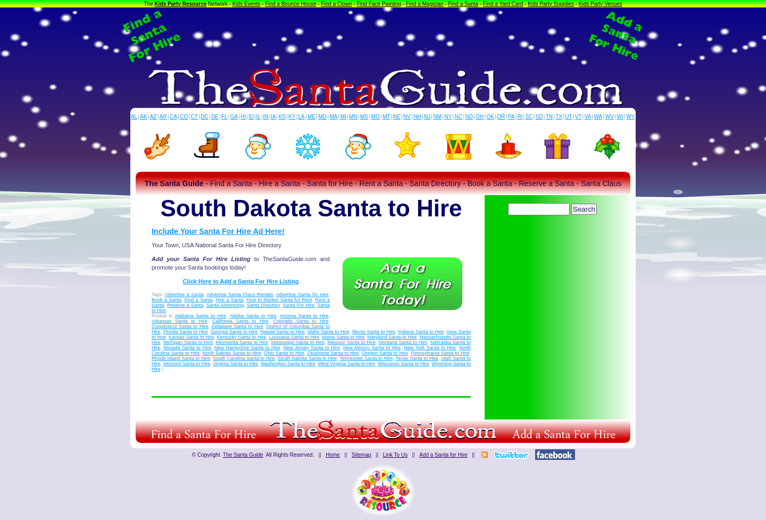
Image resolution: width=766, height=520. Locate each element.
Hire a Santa (230, 300)
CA (173, 117)
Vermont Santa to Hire (187, 363)
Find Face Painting (379, 4)
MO (375, 117)
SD (539, 117)
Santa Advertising (225, 305)
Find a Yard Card (503, 4)
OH (480, 117)
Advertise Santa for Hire (302, 294)
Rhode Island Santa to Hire (181, 358)
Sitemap (361, 455)
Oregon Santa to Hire (385, 353)
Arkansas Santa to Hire (179, 321)
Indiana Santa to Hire (421, 331)
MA (334, 117)
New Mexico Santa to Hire (372, 347)
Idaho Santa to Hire (328, 331)
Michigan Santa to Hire (188, 342)
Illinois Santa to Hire (373, 331)
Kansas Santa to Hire (191, 337)
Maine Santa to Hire (343, 337)
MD (323, 117)
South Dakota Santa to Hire (307, 358)
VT (578, 117)
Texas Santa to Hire (417, 358)
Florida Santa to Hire (185, 331)
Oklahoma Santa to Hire (333, 353)
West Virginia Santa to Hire (347, 363)
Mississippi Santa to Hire (297, 342)
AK (143, 117)
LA (301, 117)
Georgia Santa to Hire (234, 331)
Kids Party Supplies (551, 4)
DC (204, 117)
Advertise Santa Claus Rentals (239, 294)
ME (311, 117)
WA (598, 117)
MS (364, 117)
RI (519, 117)
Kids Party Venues (600, 4)
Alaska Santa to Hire (253, 315)
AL (134, 117)
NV (407, 117)
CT (194, 117)
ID (251, 117)
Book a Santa (166, 300)
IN (265, 117)
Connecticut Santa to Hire (180, 326)
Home (333, 455)
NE (397, 117)
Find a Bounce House (290, 4)
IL (258, 117)
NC (458, 117)
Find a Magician (425, 4)
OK (490, 117)
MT (386, 117)
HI (243, 117)
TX (558, 117)
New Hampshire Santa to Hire (247, 347)
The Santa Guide (243, 455)
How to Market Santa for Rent (279, 300)
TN (549, 117)
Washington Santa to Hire (288, 363)
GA (234, 117)
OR (501, 117)
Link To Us (395, 455)
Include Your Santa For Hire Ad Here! (218, 231)
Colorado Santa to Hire (301, 321)
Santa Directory (263, 305)
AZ (153, 117)
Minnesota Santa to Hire (242, 342)
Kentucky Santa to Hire (242, 337)
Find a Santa (463, 4)
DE (215, 117)
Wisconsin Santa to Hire (403, 363)
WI (620, 117)
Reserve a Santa (185, 305)
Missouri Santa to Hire (352, 342)
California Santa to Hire (240, 321)
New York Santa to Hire (429, 347)
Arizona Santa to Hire (304, 315)
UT (568, 117)
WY (630, 117)
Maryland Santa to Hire (392, 337)
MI (343, 117)
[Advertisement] (383, 36)
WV (609, 117)
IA (273, 117)
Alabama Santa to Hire (201, 315)
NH (417, 117)
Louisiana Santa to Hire (294, 337)
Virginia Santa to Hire (235, 363)
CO (184, 117)
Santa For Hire (298, 305)
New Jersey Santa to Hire (312, 347)
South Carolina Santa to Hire (243, 358)
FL (224, 117)
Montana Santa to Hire (403, 342)
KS (282, 117)
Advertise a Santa (184, 294)
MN (353, 117)
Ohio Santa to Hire (284, 353)
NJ (427, 117)
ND (469, 117)
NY (448, 117)
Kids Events (246, 4)
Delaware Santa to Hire (237, 326)
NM (438, 117)
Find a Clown (336, 4)
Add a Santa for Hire (443, 455)
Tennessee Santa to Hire (366, 358)
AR (163, 117)
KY (291, 117)
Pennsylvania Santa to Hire (440, 353)
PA (511, 117)
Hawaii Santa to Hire (282, 331)
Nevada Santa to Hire (187, 347)
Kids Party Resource (181, 4)
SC (528, 117)
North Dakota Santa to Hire (232, 353)
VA (588, 117)
